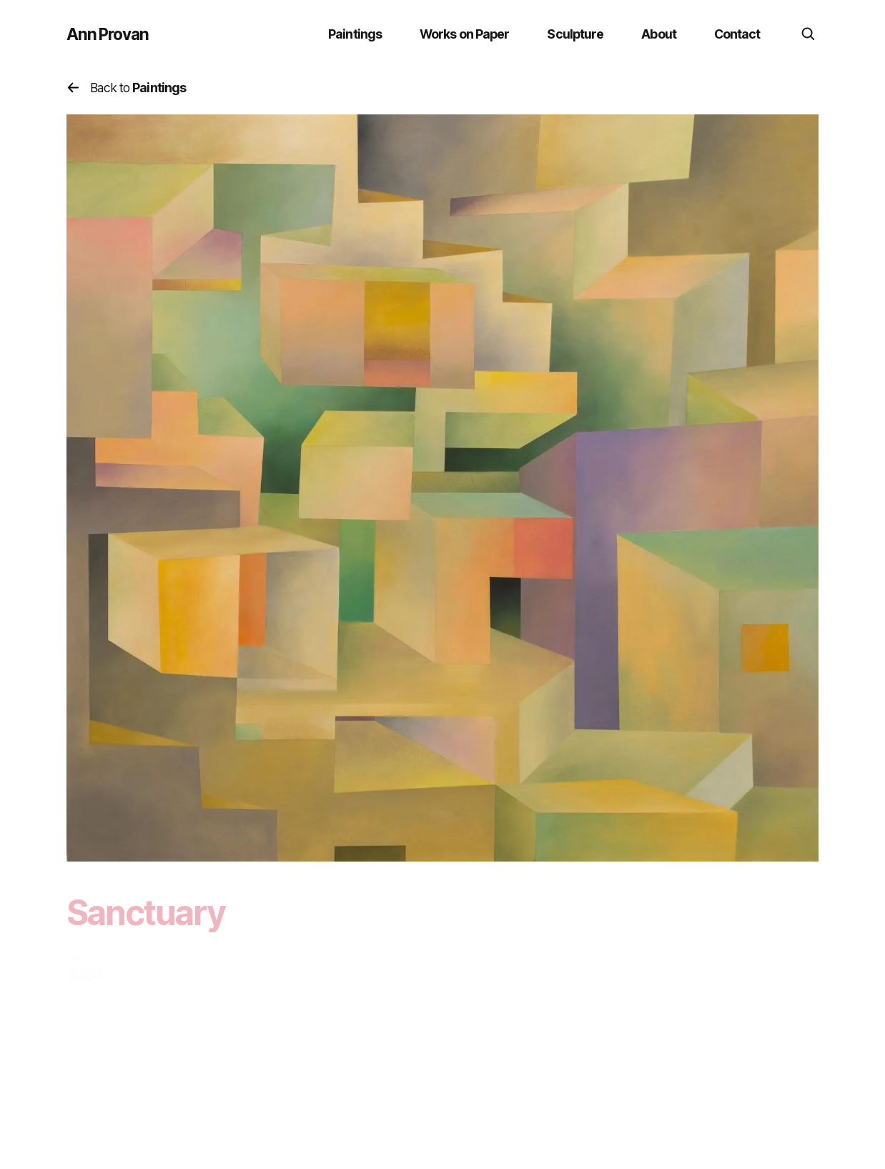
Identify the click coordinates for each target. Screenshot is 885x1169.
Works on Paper (465, 33)
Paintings (355, 33)
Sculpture (575, 33)
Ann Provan (107, 34)
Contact (737, 33)
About (658, 33)
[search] (808, 34)
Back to (126, 87)
